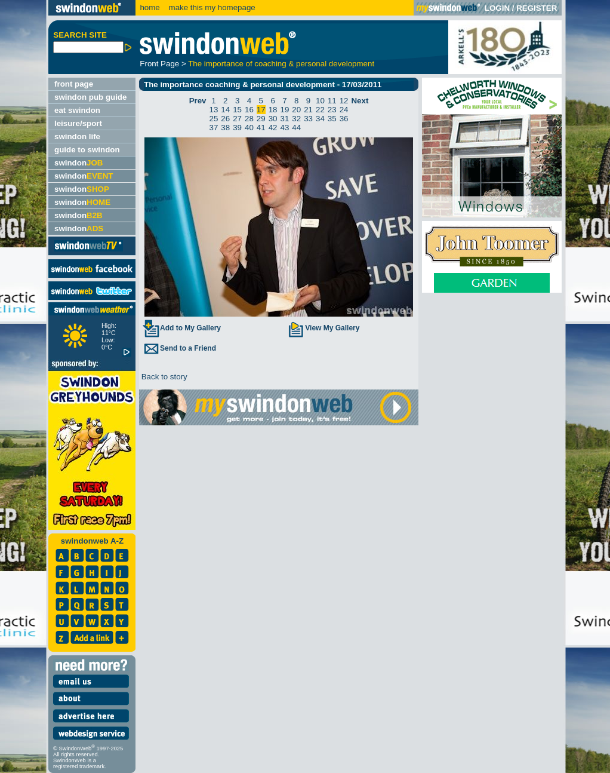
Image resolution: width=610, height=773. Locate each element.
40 (249, 127)
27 (237, 118)
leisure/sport (78, 123)
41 (261, 127)
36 (344, 118)
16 (249, 109)
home (149, 7)
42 (273, 127)
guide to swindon (87, 149)
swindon (78, 162)
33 (308, 118)
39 (237, 127)
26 (225, 118)
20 (296, 109)
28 (249, 118)
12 (344, 100)
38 (225, 127)
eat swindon (77, 110)
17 (261, 109)
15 (237, 109)
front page (73, 83)
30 (273, 118)
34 (320, 118)
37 (214, 127)
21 (308, 109)
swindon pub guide (90, 97)
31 (285, 118)
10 (320, 100)
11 (332, 100)
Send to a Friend (179, 348)
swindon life (77, 136)
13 (214, 109)
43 (285, 127)
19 (285, 109)
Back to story (163, 376)
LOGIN (497, 8)
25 (214, 118)
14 (225, 109)
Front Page (159, 63)
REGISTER (536, 8)
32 (296, 118)
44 (296, 127)
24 (344, 109)
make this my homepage (211, 7)
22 (320, 109)
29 (261, 118)
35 (332, 118)
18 (273, 109)
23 (332, 109)
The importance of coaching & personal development (281, 63)
